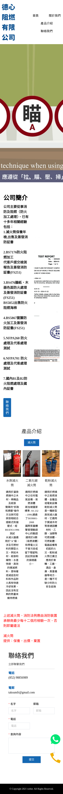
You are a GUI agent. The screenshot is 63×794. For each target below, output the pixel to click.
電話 (13, 719)
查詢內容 (15, 734)
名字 (13, 704)
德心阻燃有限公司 (8, 22)
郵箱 (36, 704)
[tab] (31, 442)
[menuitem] (32, 15)
